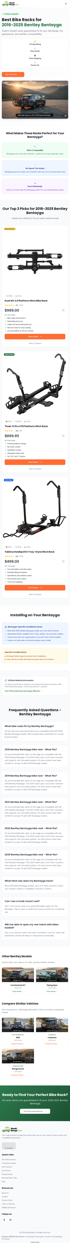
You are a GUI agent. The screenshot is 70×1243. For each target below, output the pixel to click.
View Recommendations (35, 1111)
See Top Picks (13, 74)
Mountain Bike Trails (9, 1172)
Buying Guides (7, 1168)
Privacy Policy (7, 1194)
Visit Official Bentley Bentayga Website (24, 691)
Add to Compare (35, 343)
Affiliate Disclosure (9, 1202)
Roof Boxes (6, 1165)
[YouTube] (10, 1214)
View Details (35, 336)
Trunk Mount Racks (9, 1157)
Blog (3, 1176)
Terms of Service (8, 1198)
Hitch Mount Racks (9, 1154)
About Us (5, 1187)
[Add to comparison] (63, 310)
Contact (5, 1191)
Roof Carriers (7, 1161)
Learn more (35, 1236)
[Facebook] (4, 1214)
